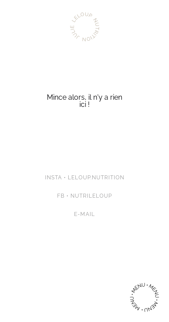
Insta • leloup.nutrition (84, 177)
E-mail (84, 214)
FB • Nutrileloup (84, 196)
